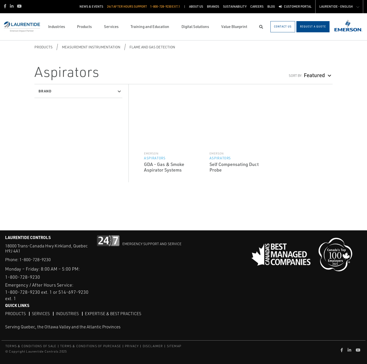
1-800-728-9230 (35, 259)
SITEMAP (174, 346)
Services (41, 313)
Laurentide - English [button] (336, 6)
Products (43, 47)
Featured (314, 75)
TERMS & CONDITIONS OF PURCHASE (90, 346)
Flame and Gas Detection (152, 47)
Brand (44, 91)
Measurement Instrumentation (91, 47)
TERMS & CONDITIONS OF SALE (30, 346)
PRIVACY (132, 346)
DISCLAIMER (153, 346)
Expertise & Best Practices (113, 313)
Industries (67, 313)
